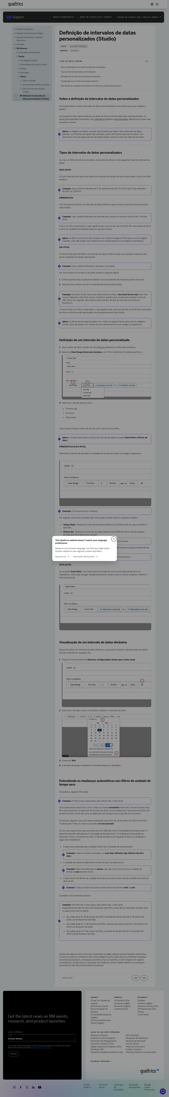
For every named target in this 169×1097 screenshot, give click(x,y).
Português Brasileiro (84, 557)
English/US (60, 557)
